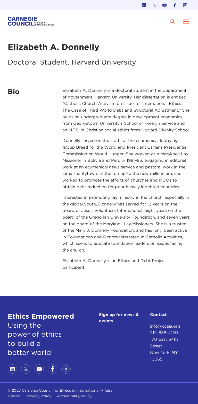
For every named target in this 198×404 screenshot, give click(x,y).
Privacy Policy (38, 396)
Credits (14, 396)
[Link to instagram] (185, 5)
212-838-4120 (164, 332)
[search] (173, 21)
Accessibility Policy (74, 396)
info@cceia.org (165, 326)
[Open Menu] (186, 21)
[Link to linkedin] (144, 5)
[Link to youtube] (164, 5)
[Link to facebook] (175, 5)
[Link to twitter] (154, 5)
